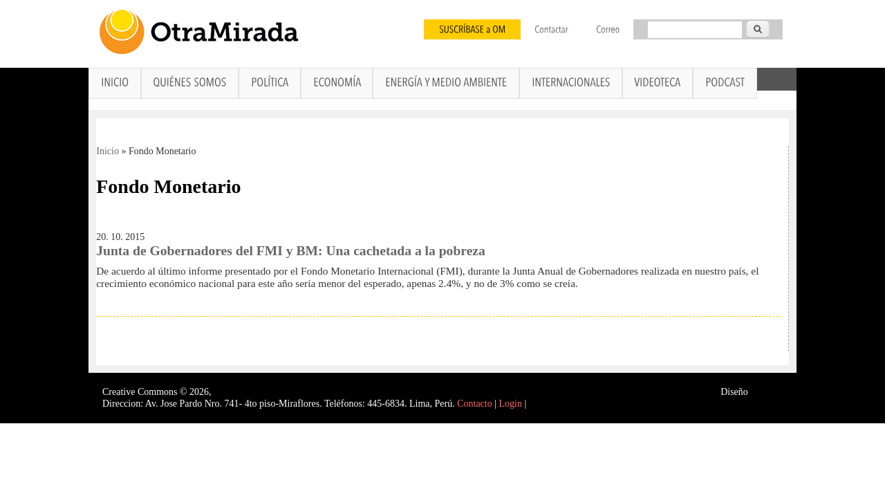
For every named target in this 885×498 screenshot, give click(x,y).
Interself (766, 392)
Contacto (474, 403)
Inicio (107, 151)
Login (510, 403)
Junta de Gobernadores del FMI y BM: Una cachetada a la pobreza (290, 250)
